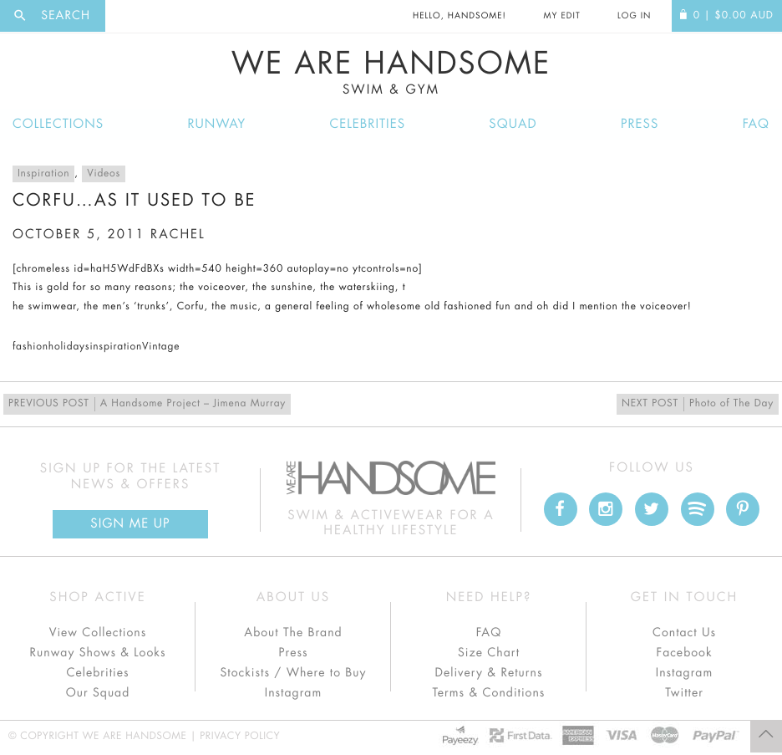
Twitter (684, 693)
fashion (30, 347)
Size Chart (489, 653)
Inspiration (43, 174)
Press (639, 124)
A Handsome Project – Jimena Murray (147, 404)
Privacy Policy (240, 737)
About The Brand (293, 633)
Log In (634, 16)
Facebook (684, 653)
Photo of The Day (698, 404)
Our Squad (97, 693)
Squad (512, 124)
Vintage (161, 347)
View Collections (98, 633)
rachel (178, 234)
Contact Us (684, 633)
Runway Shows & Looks (98, 653)
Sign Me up (130, 524)
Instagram (293, 693)
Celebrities (367, 124)
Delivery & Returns (488, 673)
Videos (103, 174)
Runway (216, 124)
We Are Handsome (391, 72)
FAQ (756, 124)
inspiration (115, 347)
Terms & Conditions (489, 693)
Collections (58, 124)
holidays (69, 347)
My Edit (561, 16)
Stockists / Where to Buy (294, 673)
